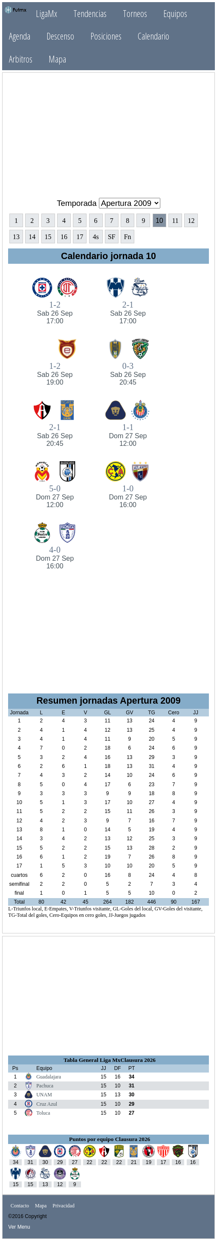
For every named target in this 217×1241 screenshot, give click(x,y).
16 (64, 236)
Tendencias (90, 13)
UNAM (44, 1095)
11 (175, 220)
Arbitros (20, 59)
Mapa (57, 59)
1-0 (128, 496)
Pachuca (44, 1086)
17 (79, 236)
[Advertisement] (109, 132)
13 (16, 236)
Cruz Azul (46, 1104)
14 (32, 236)
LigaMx (46, 13)
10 (159, 220)
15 (48, 236)
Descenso (60, 36)
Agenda (19, 36)
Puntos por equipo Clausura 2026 (109, 1139)
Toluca (43, 1113)
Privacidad (63, 1206)
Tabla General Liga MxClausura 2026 (110, 1060)
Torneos (135, 13)
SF (112, 236)
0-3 (128, 373)
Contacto (20, 1206)
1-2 (55, 312)
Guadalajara (48, 1077)
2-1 (128, 312)
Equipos (175, 13)
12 (191, 220)
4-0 (55, 557)
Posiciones (106, 36)
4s (95, 236)
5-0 (55, 496)
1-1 (128, 435)
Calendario (153, 36)
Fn (127, 236)
